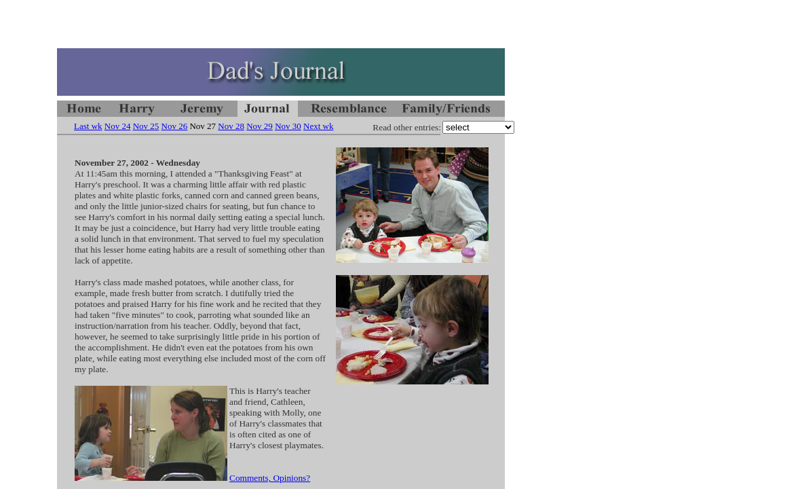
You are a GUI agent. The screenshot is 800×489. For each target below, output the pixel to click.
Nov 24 (117, 126)
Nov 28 (231, 126)
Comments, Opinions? (269, 478)
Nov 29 (259, 126)
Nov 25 (146, 126)
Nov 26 (174, 126)
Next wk (318, 126)
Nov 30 (288, 126)
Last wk (88, 126)
